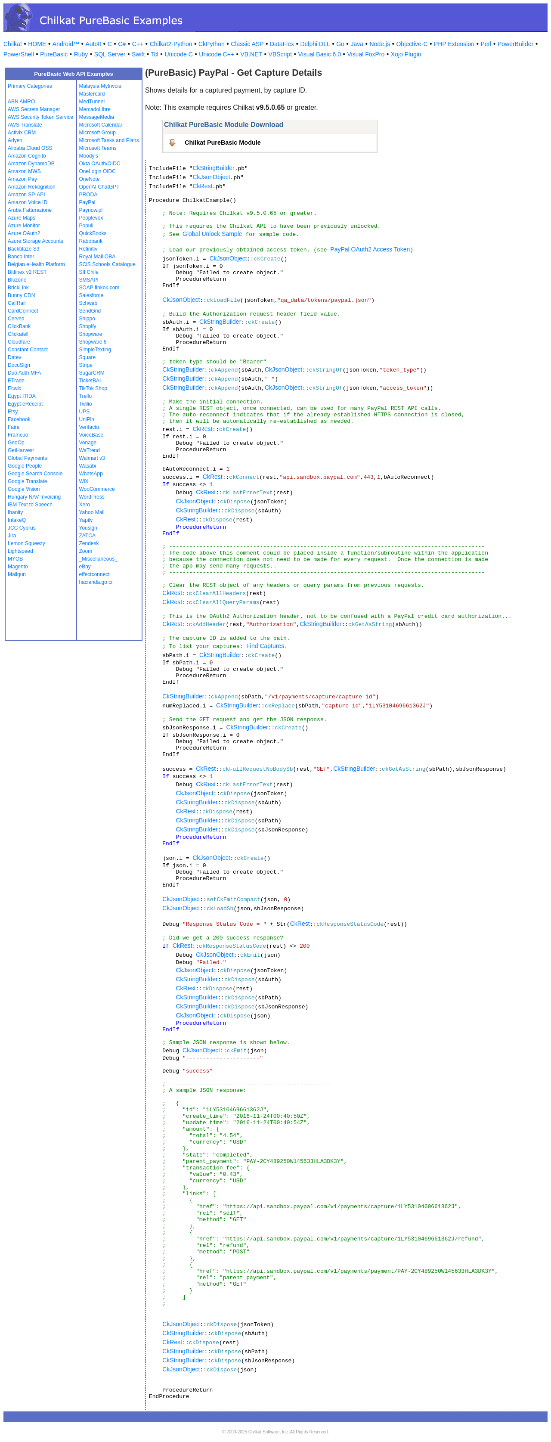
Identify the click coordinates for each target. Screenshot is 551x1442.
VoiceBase (91, 435)
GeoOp (16, 443)
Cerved (16, 319)
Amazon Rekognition (32, 187)
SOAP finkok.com (99, 288)
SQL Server (110, 54)
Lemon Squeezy (26, 543)
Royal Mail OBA (97, 257)
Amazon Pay (22, 179)
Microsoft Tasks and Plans (109, 140)
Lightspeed (20, 551)
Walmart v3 (92, 458)
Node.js (380, 43)
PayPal (87, 202)
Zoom (86, 551)
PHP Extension (454, 43)
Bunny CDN (21, 295)
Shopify (87, 326)
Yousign (88, 528)
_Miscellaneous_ (98, 559)
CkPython (211, 43)
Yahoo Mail (92, 512)
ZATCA (87, 536)
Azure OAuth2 (24, 233)
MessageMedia (96, 117)
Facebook (19, 419)
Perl (486, 43)
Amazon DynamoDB (31, 164)
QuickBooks (93, 233)
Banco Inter (21, 257)
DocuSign (19, 365)
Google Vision (24, 489)
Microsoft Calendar (101, 125)
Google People (25, 466)
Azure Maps (21, 218)
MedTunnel (92, 102)
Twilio (85, 404)
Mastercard (92, 94)
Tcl (154, 54)
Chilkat (12, 43)
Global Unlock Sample (212, 233)
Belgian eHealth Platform (36, 264)
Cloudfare (19, 342)
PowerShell (18, 54)
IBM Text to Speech (30, 505)
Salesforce (91, 295)
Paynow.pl (91, 210)
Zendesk (89, 543)
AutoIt (94, 43)
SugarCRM (92, 373)
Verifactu (89, 427)
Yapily (86, 520)
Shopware (90, 334)
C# (122, 43)
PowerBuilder (515, 43)
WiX (84, 481)
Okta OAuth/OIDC (100, 164)
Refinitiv (88, 249)
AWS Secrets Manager (34, 109)
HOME (37, 43)
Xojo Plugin (406, 54)
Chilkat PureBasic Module (223, 142)
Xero (84, 505)
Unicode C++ (216, 54)
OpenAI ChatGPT (99, 187)
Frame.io (18, 435)
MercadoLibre (95, 109)
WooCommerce (97, 489)
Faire (13, 427)
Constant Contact (28, 350)
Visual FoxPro (365, 54)
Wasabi (87, 466)
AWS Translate (25, 125)
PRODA (88, 195)
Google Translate (27, 481)
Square (87, 357)
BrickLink (18, 288)
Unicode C (178, 54)
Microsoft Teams (98, 148)
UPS (84, 412)
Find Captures (265, 645)
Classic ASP (247, 43)
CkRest (202, 186)
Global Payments (27, 458)
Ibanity (15, 512)
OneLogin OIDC (97, 171)
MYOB (15, 559)
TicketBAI (90, 381)
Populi (86, 226)
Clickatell (18, 334)
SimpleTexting (95, 350)
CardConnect (23, 311)
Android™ (66, 43)
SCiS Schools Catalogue (107, 264)
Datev (14, 357)
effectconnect (94, 574)
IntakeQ (17, 520)
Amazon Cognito (27, 156)
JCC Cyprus (22, 528)
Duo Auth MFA (24, 373)
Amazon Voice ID (27, 202)
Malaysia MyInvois (100, 86)
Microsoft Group (97, 133)
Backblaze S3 (23, 249)
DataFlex (282, 43)
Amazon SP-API (26, 195)
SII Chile (89, 272)
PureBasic (54, 54)
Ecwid (15, 388)
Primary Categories (30, 86)
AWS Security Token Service (40, 117)
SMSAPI (89, 280)
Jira (12, 536)
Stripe (86, 365)
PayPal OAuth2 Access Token (370, 249)
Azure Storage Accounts (35, 241)
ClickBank (19, 326)
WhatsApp (91, 474)
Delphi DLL (315, 43)
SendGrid (90, 311)
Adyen (15, 140)
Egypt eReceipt (25, 404)
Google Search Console (35, 474)
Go (340, 43)
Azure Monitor (24, 226)
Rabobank (91, 241)
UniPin (86, 419)
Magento (18, 567)
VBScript (280, 54)
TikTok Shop (93, 388)
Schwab (88, 303)
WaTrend (89, 450)
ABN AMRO (21, 102)
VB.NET (252, 54)
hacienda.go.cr (96, 582)
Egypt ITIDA (22, 396)
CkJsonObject (211, 177)
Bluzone (17, 280)
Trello (85, 396)
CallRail (16, 303)
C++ (137, 43)
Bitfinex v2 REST (27, 272)
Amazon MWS (24, 171)
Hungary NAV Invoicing (34, 497)
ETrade (16, 381)
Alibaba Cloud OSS (30, 148)
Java (356, 43)
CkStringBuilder (213, 167)
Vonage (88, 443)
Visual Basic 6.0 (319, 54)
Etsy (13, 412)
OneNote (89, 179)
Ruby (81, 54)
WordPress (92, 497)
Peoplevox (91, 218)
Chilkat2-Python (171, 43)
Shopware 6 (93, 342)
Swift (138, 54)
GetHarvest (21, 450)
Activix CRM (22, 133)
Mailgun (17, 574)
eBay (85, 567)
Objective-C (411, 43)
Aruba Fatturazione (30, 210)
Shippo (87, 319)
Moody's (88, 156)
